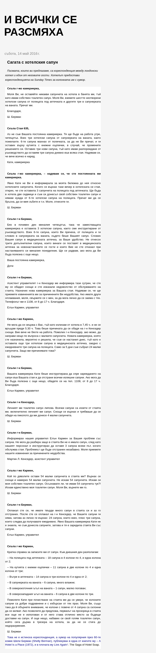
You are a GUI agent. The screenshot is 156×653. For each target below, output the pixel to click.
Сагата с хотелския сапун (32, 62)
